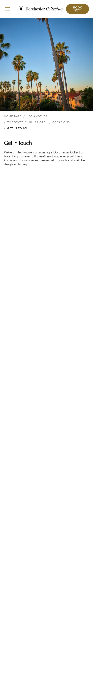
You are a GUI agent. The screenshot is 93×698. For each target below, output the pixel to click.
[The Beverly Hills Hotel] (27, 122)
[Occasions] (61, 122)
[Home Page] (12, 116)
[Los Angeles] (37, 116)
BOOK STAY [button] (77, 8)
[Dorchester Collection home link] (41, 8)
